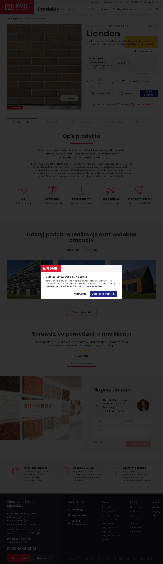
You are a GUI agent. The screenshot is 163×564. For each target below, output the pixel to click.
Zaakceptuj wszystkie (104, 293)
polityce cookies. (94, 286)
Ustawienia (80, 293)
